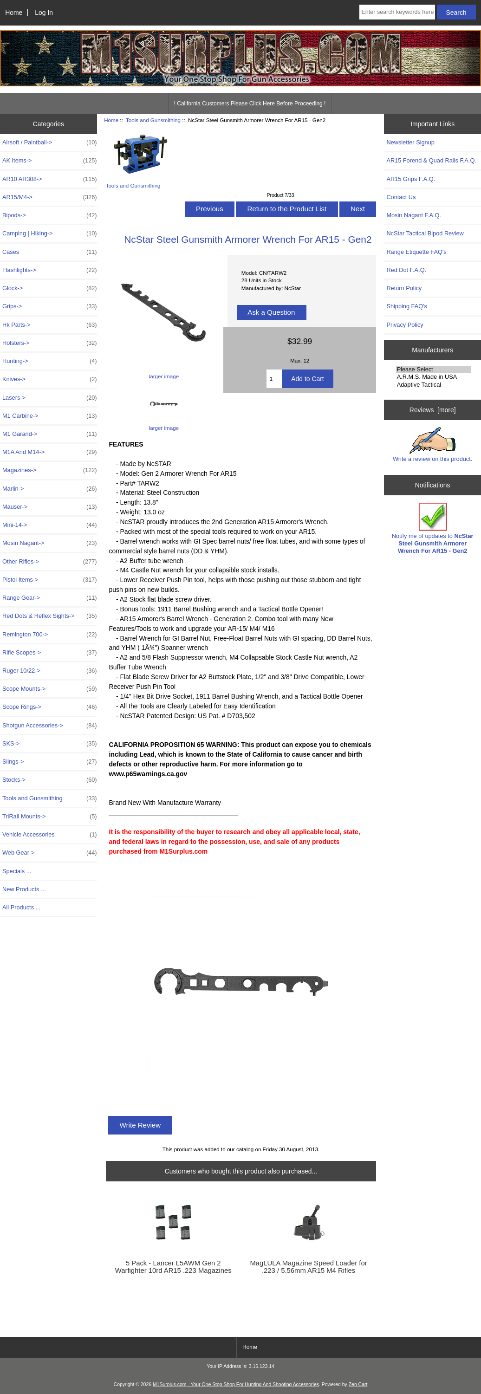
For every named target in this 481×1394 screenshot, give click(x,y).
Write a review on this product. (432, 444)
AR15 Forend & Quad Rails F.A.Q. (431, 160)
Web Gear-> (49, 852)
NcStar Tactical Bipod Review (424, 233)
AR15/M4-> (49, 197)
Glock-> (49, 288)
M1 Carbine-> (49, 416)
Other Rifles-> (49, 561)
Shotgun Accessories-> (49, 725)
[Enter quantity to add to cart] (274, 379)
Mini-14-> (49, 525)
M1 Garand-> (49, 434)
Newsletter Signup (410, 142)
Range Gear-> (49, 598)
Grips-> (49, 306)
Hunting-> (49, 361)
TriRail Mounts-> (49, 816)
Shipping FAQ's (406, 306)
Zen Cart (358, 1384)
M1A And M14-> (49, 452)
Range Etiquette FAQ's (416, 251)
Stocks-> (49, 780)
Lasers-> (49, 398)
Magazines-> (49, 470)
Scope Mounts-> (49, 689)
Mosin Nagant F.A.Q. (413, 215)
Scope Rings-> (49, 707)
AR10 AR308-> (49, 179)
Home (13, 12)
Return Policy (404, 288)
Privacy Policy (404, 324)
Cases (49, 252)
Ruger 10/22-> (49, 670)
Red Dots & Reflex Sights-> (49, 616)
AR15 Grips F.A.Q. (410, 178)
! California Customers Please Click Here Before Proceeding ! (250, 103)
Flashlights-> (49, 270)
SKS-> (49, 743)
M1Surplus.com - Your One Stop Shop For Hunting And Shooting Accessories (236, 1384)
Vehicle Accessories (49, 834)
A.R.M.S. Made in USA (433, 377)
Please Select (433, 369)
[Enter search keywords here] (397, 12)
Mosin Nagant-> (49, 543)
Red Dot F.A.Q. (406, 269)
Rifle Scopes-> (49, 652)
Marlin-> (49, 489)
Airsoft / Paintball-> (49, 142)
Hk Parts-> (49, 325)
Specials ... (16, 871)
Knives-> (49, 379)
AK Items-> (49, 160)
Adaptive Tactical (433, 385)
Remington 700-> (49, 634)
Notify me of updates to (433, 529)
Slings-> (49, 761)
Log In (44, 12)
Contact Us (401, 197)
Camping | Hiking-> (49, 233)
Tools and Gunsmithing (153, 120)
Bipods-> (49, 215)
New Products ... (24, 889)
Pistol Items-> (49, 580)
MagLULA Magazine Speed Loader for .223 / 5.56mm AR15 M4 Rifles (308, 1266)
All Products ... (21, 907)
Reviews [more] (433, 410)
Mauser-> (49, 507)
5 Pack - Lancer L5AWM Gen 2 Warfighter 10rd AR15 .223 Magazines (173, 1266)
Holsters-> (49, 343)
